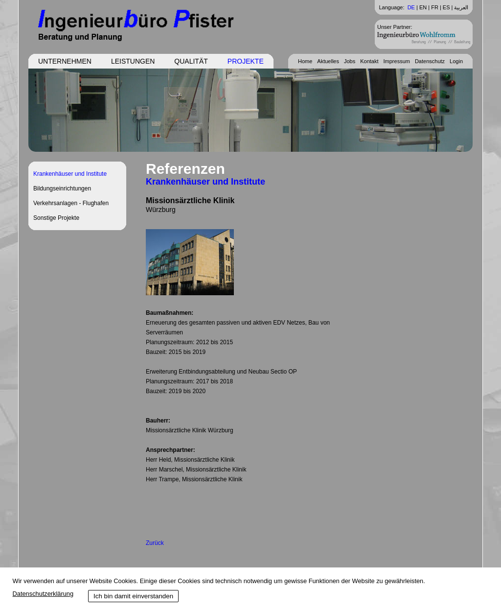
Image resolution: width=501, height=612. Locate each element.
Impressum (397, 61)
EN (423, 7)
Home (305, 61)
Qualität (190, 61)
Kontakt (369, 61)
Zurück (155, 543)
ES (446, 7)
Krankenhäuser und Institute (70, 173)
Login (456, 61)
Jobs (349, 61)
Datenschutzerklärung (43, 593)
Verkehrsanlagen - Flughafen (71, 203)
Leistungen (133, 61)
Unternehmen (64, 61)
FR (434, 7)
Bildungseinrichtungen (62, 188)
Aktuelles (328, 61)
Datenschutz (430, 61)
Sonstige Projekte (56, 217)
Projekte (246, 61)
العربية (461, 7)
